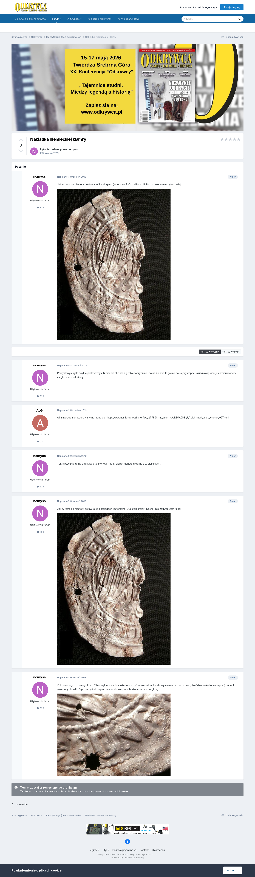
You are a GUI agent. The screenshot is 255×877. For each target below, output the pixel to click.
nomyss (73, 149)
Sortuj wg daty (231, 352)
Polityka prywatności (124, 849)
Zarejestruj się (232, 7)
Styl (106, 849)
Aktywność (74, 18)
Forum (56, 20)
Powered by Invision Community (127, 857)
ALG (39, 410)
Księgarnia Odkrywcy (99, 18)
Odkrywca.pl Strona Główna (30, 18)
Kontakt (144, 849)
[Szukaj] (200, 19)
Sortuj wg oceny (209, 352)
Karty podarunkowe (129, 18)
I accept (233, 870)
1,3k (40, 441)
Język (94, 849)
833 (40, 207)
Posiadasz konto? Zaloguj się (198, 7)
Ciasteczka (158, 849)
